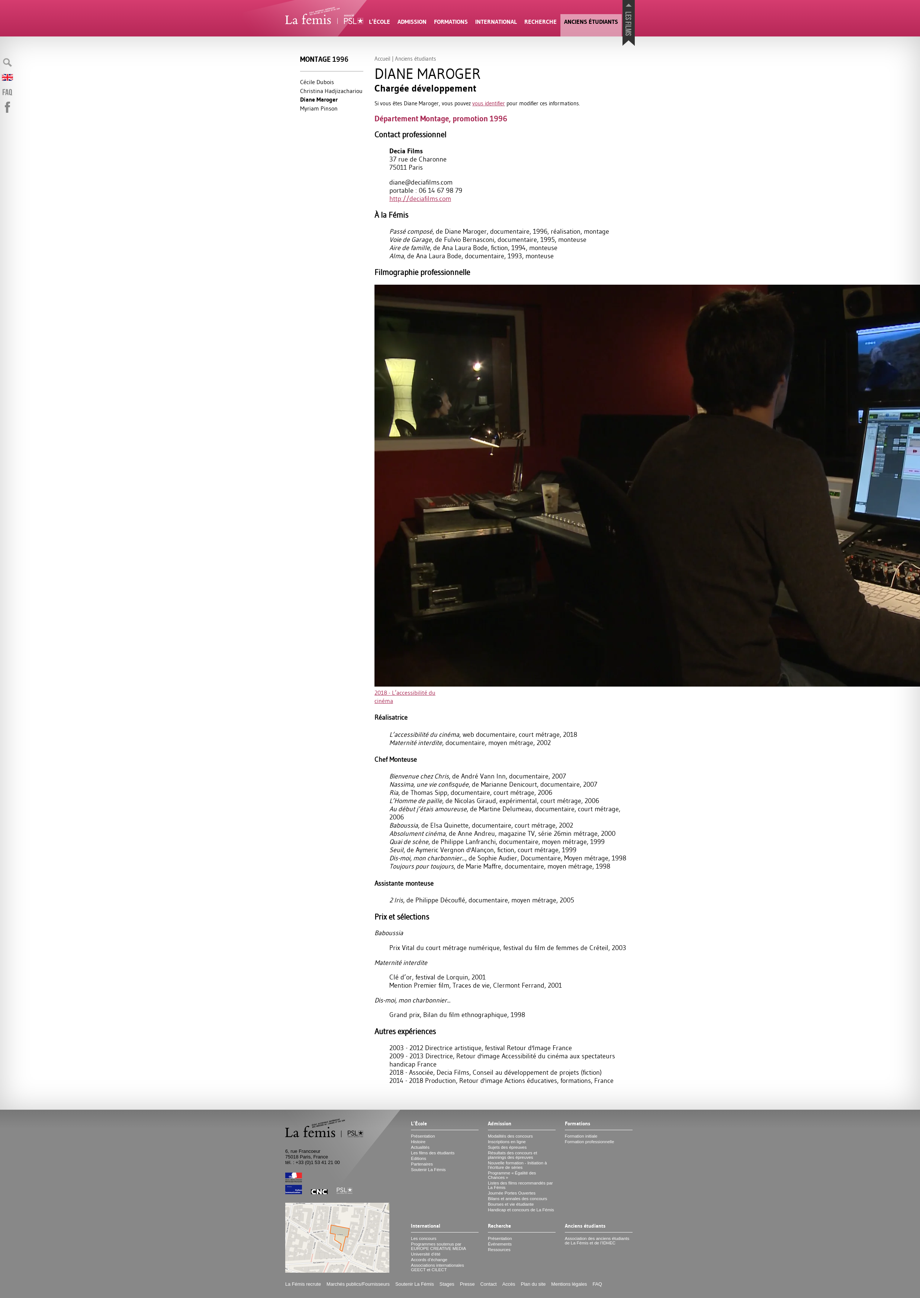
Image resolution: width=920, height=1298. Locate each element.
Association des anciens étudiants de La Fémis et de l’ (597, 1240)
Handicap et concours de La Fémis (521, 1210)
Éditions (418, 1158)
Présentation (423, 1136)
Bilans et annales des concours (517, 1198)
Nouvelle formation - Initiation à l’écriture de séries (517, 1165)
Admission (412, 22)
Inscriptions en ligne (507, 1141)
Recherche (540, 22)
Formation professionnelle (589, 1141)
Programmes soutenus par (438, 1246)
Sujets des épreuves (507, 1147)
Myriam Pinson (319, 108)
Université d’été (425, 1254)
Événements (500, 1244)
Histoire (418, 1141)
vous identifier (488, 103)
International (496, 22)
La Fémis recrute (303, 1284)
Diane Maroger (319, 99)
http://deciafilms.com (420, 199)
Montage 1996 (324, 59)
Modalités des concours (510, 1136)
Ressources (499, 1249)
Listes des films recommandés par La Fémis (520, 1185)
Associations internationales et (437, 1267)
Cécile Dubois (317, 82)
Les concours (424, 1238)
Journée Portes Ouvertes (511, 1193)
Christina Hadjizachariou (331, 91)
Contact (488, 1284)
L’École (379, 22)
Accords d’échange (429, 1259)
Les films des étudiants (432, 1153)
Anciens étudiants (591, 22)
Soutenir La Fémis (428, 1169)
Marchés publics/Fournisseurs (358, 1284)
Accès (508, 1284)
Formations (451, 22)
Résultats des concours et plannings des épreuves (512, 1155)
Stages (447, 1284)
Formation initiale (581, 1136)
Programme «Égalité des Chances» (512, 1175)
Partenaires (422, 1164)
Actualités (420, 1147)
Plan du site (533, 1284)
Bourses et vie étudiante (511, 1204)
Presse (467, 1284)
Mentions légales (569, 1284)
